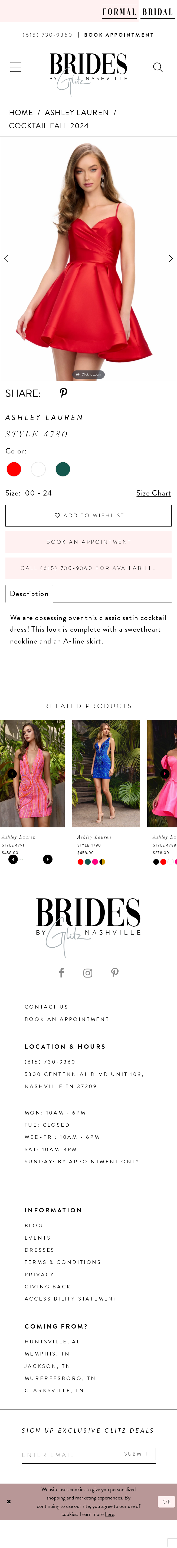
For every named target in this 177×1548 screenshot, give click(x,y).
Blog (34, 1225)
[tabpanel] (88, 259)
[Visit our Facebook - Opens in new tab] (61, 973)
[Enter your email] (89, 1455)
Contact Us (47, 1007)
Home (21, 112)
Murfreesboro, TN (60, 1378)
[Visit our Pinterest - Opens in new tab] (115, 973)
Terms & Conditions (63, 1262)
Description (29, 593)
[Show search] (158, 66)
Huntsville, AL (53, 1342)
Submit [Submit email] (136, 1453)
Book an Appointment (89, 542)
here (109, 1514)
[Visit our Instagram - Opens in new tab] (87, 973)
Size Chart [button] (153, 492)
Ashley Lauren (77, 112)
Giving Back (48, 1287)
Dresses (40, 1250)
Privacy (40, 1274)
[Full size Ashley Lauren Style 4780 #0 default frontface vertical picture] (88, 259)
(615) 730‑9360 (50, 1062)
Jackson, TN (48, 1366)
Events (38, 1238)
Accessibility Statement (71, 1299)
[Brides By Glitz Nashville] (88, 75)
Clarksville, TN (55, 1390)
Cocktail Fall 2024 (49, 125)
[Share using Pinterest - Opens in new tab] (63, 393)
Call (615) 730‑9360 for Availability (90, 568)
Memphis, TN (47, 1354)
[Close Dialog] (9, 1501)
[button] (16, 66)
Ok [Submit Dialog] (167, 1501)
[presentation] (34, 773)
